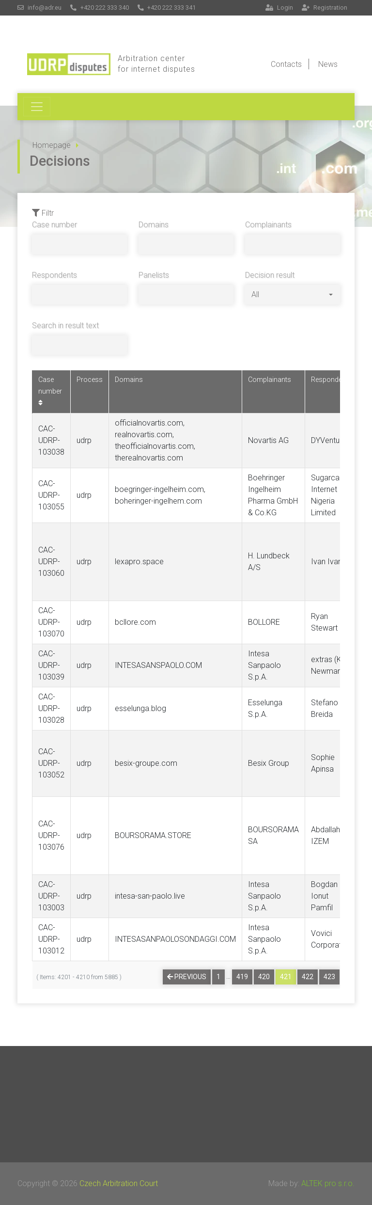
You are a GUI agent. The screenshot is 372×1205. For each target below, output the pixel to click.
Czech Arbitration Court (118, 1183)
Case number (54, 224)
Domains (154, 224)
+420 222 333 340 (99, 7)
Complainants (268, 224)
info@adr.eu (39, 7)
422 (307, 977)
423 (329, 977)
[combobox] (292, 294)
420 (264, 977)
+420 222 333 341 (167, 7)
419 (242, 977)
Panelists (154, 275)
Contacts (286, 64)
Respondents (54, 275)
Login (279, 7)
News (328, 64)
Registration (324, 7)
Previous (186, 977)
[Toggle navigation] (36, 106)
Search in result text (65, 325)
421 (286, 977)
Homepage (51, 145)
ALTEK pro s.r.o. (328, 1183)
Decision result (269, 275)
